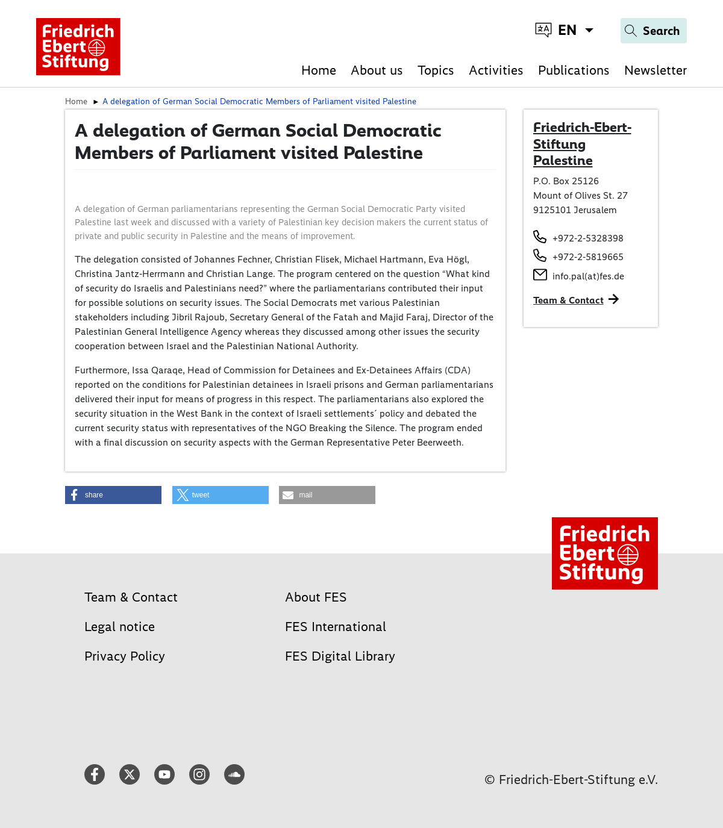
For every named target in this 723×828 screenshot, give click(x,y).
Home (318, 70)
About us (377, 70)
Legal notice (119, 626)
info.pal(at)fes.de (588, 276)
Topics (436, 70)
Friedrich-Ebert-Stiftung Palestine (582, 144)
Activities (496, 70)
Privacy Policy (124, 656)
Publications (574, 70)
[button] (113, 495)
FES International (335, 626)
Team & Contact (568, 300)
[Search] (654, 30)
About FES (316, 597)
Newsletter (655, 70)
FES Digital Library (340, 656)
